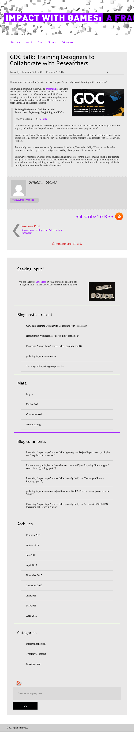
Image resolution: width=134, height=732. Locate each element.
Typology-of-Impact (36, 654)
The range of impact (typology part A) (45, 366)
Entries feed (32, 404)
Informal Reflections (36, 644)
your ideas (41, 282)
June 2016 (31, 555)
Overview (15, 42)
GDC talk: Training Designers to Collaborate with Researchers (56, 326)
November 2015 (34, 575)
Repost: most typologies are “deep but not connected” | (53, 465)
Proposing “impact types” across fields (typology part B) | (54, 452)
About (29, 42)
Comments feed (34, 414)
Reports (51, 42)
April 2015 (31, 616)
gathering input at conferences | (41, 491)
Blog (40, 42)
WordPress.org (33, 424)
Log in (29, 394)
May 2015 (31, 605)
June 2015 (31, 595)
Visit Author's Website (23, 199)
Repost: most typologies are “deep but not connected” (52, 336)
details (43, 119)
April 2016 (31, 565)
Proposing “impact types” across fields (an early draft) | (53, 478)
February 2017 (33, 535)
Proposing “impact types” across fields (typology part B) (54, 346)
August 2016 (32, 545)
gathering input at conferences (41, 356)
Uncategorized (33, 664)
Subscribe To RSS (94, 216)
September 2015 (34, 585)
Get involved (67, 42)
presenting (51, 88)
